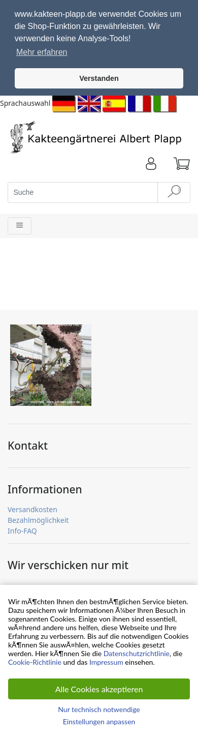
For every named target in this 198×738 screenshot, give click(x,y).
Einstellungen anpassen (99, 721)
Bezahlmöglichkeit (38, 517)
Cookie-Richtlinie (34, 662)
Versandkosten (32, 507)
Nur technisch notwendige (99, 709)
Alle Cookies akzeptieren (99, 689)
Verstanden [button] (99, 78)
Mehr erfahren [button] (42, 52)
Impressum (106, 662)
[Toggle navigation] (19, 223)
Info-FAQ (22, 528)
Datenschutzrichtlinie (137, 653)
